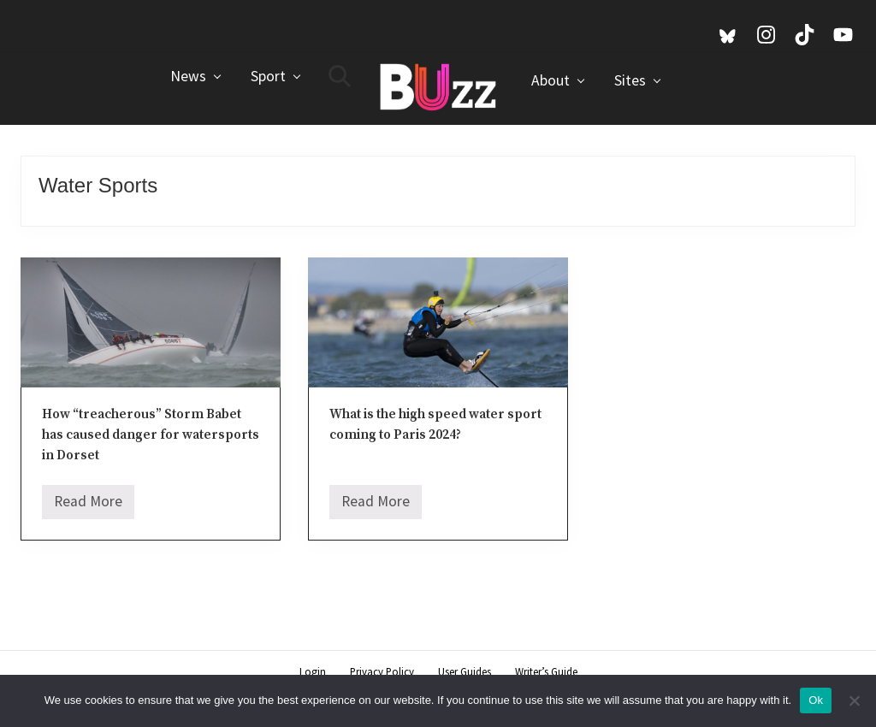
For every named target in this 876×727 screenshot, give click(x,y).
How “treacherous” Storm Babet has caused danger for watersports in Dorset (150, 435)
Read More (88, 505)
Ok (815, 700)
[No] (854, 700)
